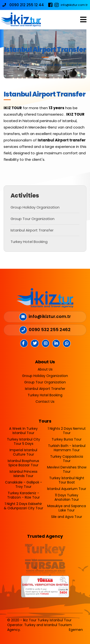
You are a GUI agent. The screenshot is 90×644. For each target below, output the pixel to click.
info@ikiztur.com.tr (74, 5)
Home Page (18, 64)
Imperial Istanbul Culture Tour (23, 452)
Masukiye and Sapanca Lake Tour (66, 508)
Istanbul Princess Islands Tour (23, 473)
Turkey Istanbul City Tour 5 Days (23, 441)
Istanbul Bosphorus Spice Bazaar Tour (23, 463)
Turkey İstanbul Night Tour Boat (66, 480)
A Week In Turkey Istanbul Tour (23, 430)
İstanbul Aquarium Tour (66, 489)
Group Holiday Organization (35, 207)
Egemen (76, 629)
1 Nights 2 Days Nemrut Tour (67, 430)
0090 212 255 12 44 (23, 5)
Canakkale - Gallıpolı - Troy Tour (23, 484)
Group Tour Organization (32, 218)
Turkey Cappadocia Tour (66, 458)
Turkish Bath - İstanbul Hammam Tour (66, 448)
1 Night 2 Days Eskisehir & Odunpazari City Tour (23, 506)
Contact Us (45, 401)
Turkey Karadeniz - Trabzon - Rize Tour (23, 495)
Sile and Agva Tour (66, 517)
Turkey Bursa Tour (67, 439)
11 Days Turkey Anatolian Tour (66, 497)
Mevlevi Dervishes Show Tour (66, 469)
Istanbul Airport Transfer (32, 230)
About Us (45, 369)
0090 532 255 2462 (50, 330)
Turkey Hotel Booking (29, 241)
